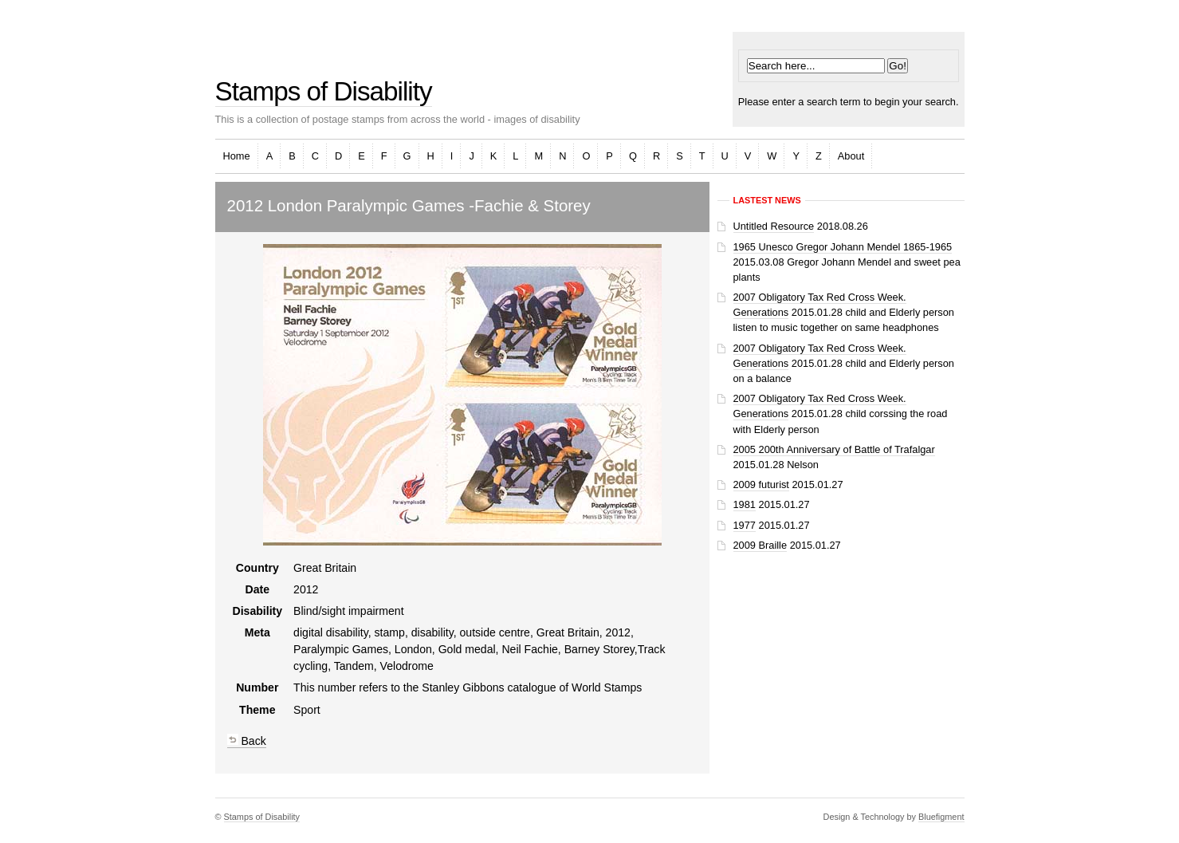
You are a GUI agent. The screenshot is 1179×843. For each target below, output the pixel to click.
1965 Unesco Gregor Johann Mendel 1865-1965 (843, 247)
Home (236, 156)
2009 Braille (760, 545)
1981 (744, 504)
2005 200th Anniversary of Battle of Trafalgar (834, 449)
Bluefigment (941, 816)
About (851, 156)
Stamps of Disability (323, 91)
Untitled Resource (774, 226)
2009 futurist (761, 484)
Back (246, 741)
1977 (744, 525)
